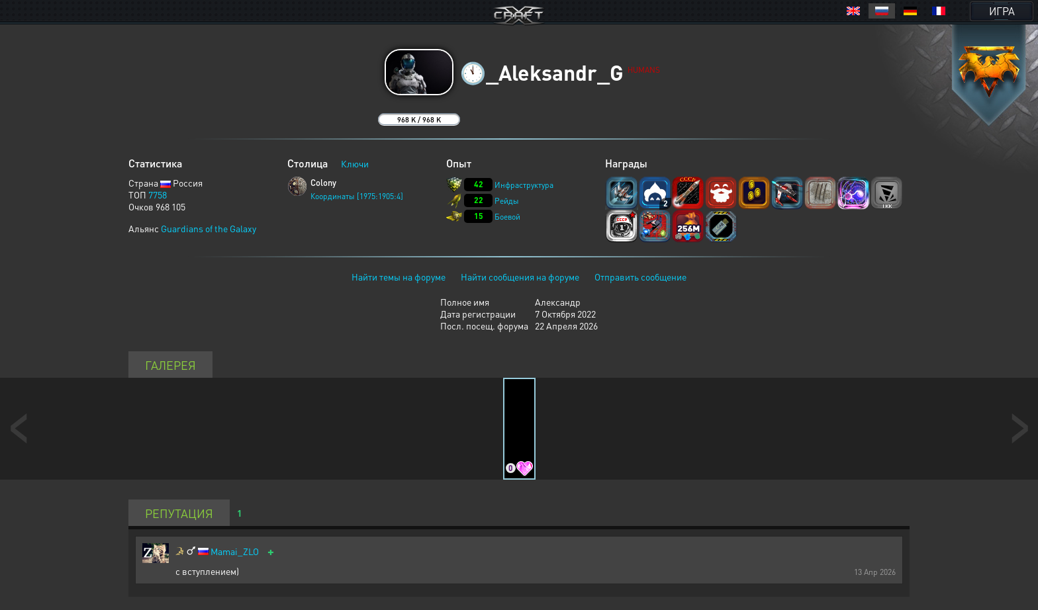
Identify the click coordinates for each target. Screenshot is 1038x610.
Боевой (507, 217)
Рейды (507, 201)
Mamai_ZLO (235, 551)
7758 (157, 194)
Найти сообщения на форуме (520, 277)
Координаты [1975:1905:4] (356, 196)
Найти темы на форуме (399, 277)
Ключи (355, 163)
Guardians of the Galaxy (208, 228)
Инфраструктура (524, 185)
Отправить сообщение (640, 277)
